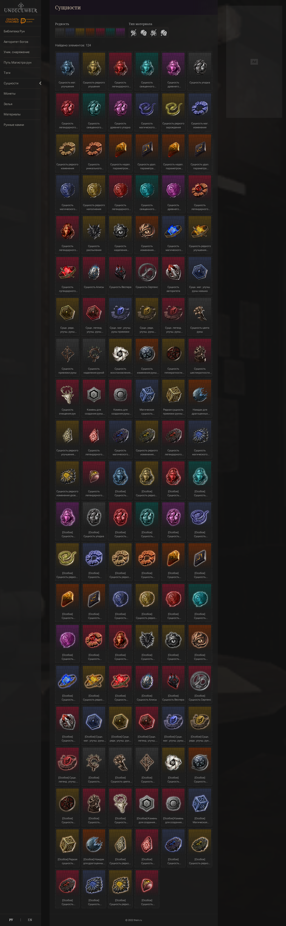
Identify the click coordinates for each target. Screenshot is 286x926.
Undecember (20, 7)
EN (30, 920)
